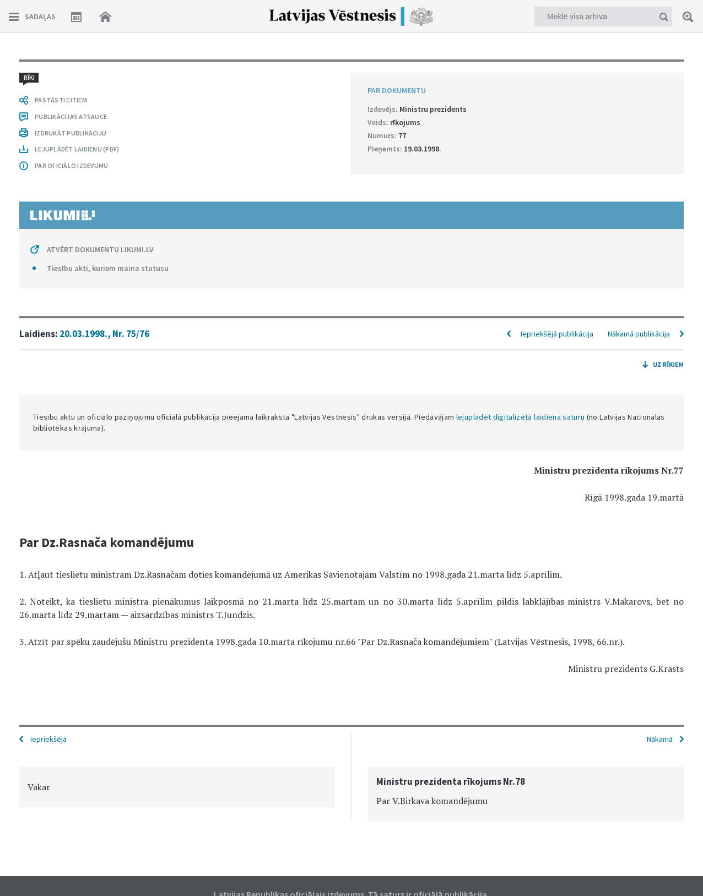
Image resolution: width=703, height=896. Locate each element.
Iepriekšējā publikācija (557, 334)
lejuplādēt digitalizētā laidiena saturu (520, 417)
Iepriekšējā (48, 739)
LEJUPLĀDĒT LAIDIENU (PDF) (77, 149)
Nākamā (660, 739)
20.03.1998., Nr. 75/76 (104, 334)
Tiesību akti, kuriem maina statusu (108, 268)
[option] (177, 787)
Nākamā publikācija (639, 334)
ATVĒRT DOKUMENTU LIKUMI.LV (100, 249)
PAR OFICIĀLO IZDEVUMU (71, 165)
